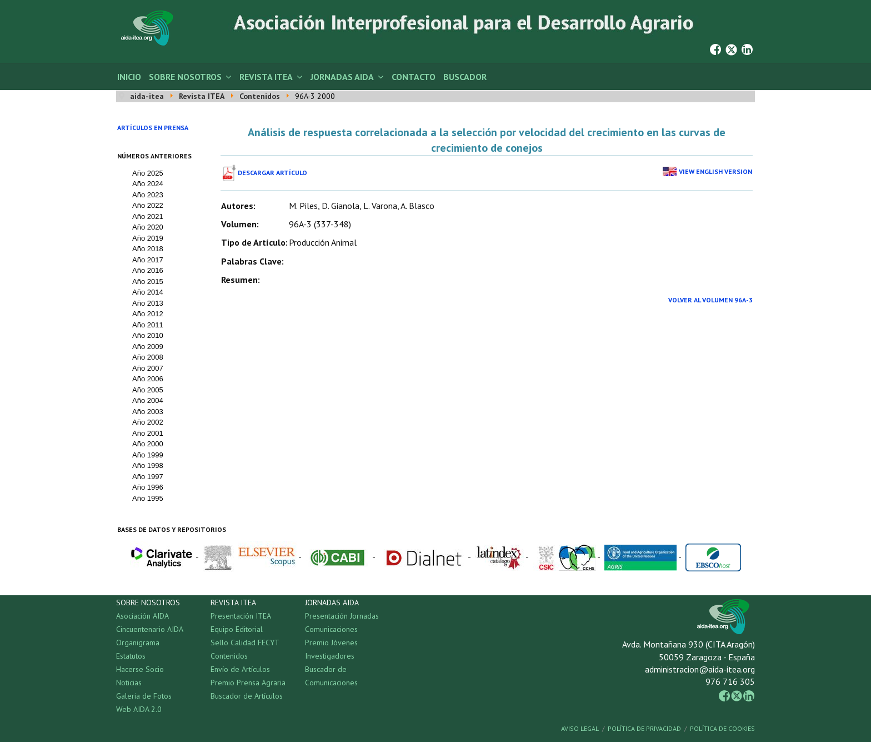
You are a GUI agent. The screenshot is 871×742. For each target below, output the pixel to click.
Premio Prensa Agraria (248, 683)
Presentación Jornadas (342, 616)
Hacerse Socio (140, 669)
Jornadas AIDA (342, 76)
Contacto (414, 76)
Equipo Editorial (237, 629)
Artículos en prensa (152, 127)
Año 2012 (147, 314)
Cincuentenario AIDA (149, 629)
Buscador (465, 76)
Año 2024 (147, 184)
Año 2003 (147, 411)
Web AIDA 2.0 (139, 709)
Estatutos (131, 656)
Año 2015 (147, 281)
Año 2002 (147, 422)
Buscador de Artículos (247, 696)
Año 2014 (147, 292)
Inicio (129, 76)
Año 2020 (147, 227)
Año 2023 (147, 195)
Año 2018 (147, 249)
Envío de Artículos (240, 669)
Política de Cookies (722, 728)
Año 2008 (147, 357)
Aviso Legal (580, 728)
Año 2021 (147, 216)
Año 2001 (147, 433)
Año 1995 (147, 498)
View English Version (715, 171)
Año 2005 (147, 390)
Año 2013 (147, 303)
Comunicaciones (331, 629)
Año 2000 (147, 444)
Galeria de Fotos (144, 696)
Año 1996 (147, 487)
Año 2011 (147, 325)
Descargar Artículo (272, 172)
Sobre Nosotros (185, 76)
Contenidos (229, 656)
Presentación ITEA (241, 616)
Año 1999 (147, 455)
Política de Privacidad (644, 728)
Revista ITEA (266, 76)
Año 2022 (147, 205)
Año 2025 (147, 173)
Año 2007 (147, 368)
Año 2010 (147, 335)
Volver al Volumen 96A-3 (710, 300)
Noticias (129, 683)
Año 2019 (147, 238)
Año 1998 (147, 465)
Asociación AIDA (142, 616)
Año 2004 (147, 400)
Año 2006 (147, 379)
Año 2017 (147, 260)
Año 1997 (147, 476)
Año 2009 (147, 346)
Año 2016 (147, 270)
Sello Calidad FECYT (245, 643)
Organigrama (137, 643)
